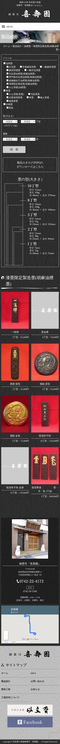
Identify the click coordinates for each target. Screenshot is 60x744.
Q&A (33, 673)
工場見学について (10, 697)
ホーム (4, 673)
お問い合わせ (37, 681)
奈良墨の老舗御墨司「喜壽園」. (26, 742)
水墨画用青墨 (14, 97)
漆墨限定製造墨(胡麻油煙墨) (22, 84)
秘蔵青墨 (12, 101)
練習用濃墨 (13, 70)
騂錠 (9, 108)
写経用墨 (34, 94)
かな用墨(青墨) (15, 94)
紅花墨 (11, 67)
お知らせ (35, 689)
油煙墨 (8, 63)
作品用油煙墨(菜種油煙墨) (20, 74)
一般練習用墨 (48, 67)
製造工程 (5, 689)
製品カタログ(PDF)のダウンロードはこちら (30, 164)
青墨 (6, 90)
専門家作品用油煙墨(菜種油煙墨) (24, 77)
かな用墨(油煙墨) (16, 87)
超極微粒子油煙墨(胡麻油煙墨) (23, 80)
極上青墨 (43, 97)
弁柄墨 (8, 104)
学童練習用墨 (28, 67)
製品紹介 (5, 681)
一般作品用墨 (32, 70)
